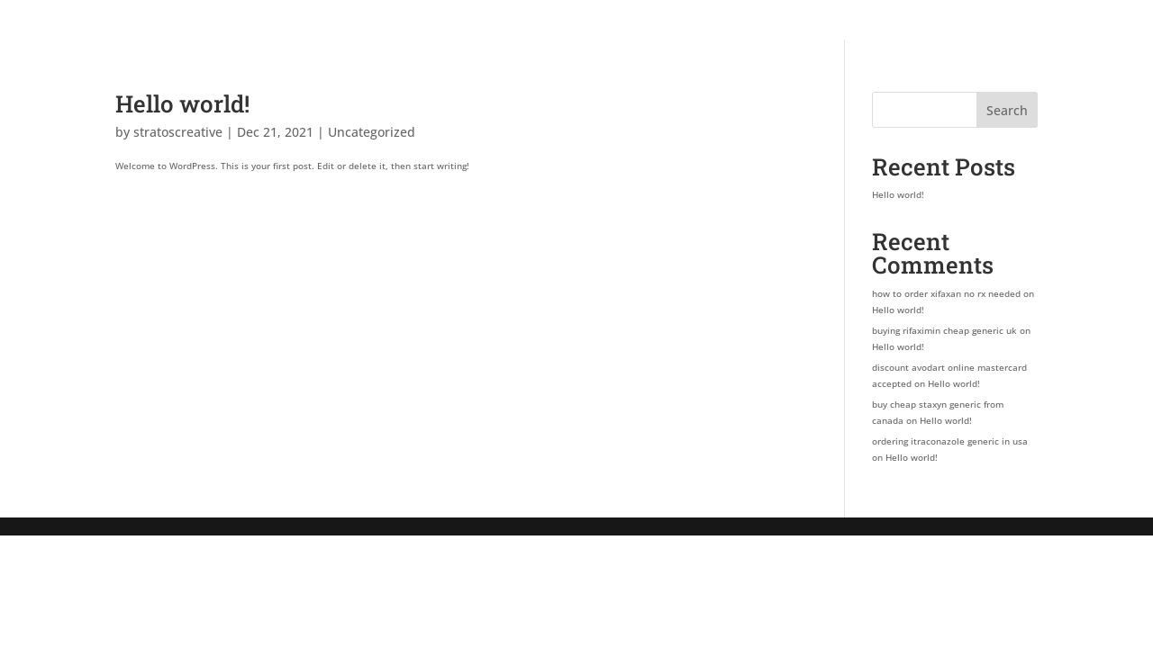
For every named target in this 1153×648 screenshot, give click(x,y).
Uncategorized (371, 131)
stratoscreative (177, 131)
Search (1007, 110)
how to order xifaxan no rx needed (946, 293)
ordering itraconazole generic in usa (950, 441)
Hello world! (182, 103)
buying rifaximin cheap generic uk (944, 330)
